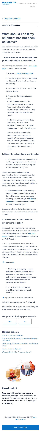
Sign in (32, 6)
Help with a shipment (12, 19)
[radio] (10, 321)
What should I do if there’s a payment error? (16, 352)
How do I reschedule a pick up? (12, 335)
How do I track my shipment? (11, 349)
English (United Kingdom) (26, 3)
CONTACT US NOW (20, 427)
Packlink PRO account (25, 73)
